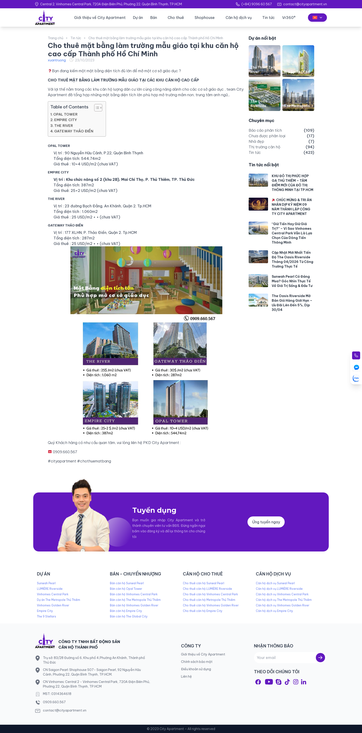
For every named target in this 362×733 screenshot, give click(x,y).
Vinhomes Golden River (53, 605)
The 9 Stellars (46, 616)
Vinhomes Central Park (52, 594)
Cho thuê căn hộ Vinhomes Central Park (210, 594)
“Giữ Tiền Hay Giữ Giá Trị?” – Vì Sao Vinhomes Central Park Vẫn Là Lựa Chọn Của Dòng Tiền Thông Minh (292, 233)
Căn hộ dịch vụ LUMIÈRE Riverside (279, 588)
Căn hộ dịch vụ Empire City (274, 611)
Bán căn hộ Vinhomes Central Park (133, 594)
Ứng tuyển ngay (266, 522)
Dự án (138, 17)
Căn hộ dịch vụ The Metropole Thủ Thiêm (284, 600)
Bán (153, 17)
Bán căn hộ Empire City (126, 611)
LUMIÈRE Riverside (50, 588)
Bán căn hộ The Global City (129, 616)
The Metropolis (297, 106)
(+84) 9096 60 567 (256, 4)
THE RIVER (64, 125)
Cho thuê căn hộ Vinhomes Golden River (211, 605)
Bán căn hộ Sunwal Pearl (127, 583)
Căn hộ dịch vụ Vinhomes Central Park (282, 594)
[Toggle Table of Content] (96, 108)
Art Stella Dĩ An (297, 72)
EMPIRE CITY (65, 120)
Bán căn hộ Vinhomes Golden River (134, 605)
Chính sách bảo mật (196, 662)
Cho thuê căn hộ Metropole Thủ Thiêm (209, 600)
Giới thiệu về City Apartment (100, 17)
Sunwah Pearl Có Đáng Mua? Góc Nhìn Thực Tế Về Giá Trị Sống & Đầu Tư (292, 281)
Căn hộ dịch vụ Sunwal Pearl (275, 583)
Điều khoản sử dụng (196, 669)
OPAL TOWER (65, 114)
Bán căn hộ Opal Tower (126, 588)
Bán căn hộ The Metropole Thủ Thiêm (135, 600)
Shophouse (205, 17)
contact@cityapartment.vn (305, 4)
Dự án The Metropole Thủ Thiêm (58, 600)
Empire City (45, 611)
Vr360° (289, 17)
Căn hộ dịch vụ (239, 17)
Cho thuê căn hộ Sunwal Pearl (203, 583)
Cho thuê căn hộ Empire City (202, 611)
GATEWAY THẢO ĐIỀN (74, 131)
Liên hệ (186, 676)
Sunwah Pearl (46, 583)
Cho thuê (176, 17)
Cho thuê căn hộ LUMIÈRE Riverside (207, 588)
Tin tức (268, 17)
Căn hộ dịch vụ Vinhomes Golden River (282, 605)
